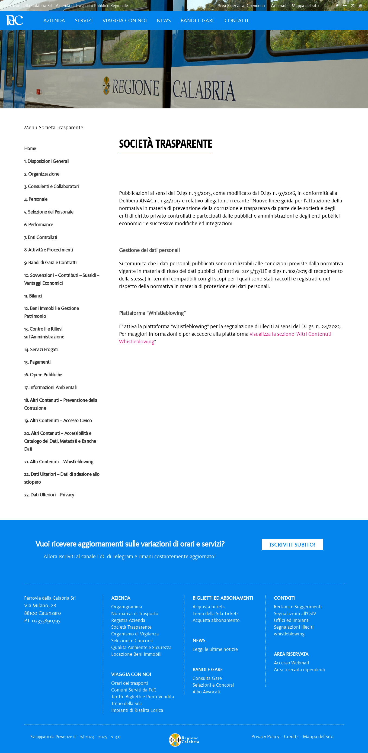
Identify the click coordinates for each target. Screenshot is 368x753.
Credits (291, 736)
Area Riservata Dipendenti (241, 5)
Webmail (278, 5)
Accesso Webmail (291, 662)
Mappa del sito (305, 5)
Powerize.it (66, 736)
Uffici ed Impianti (292, 620)
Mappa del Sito (318, 736)
